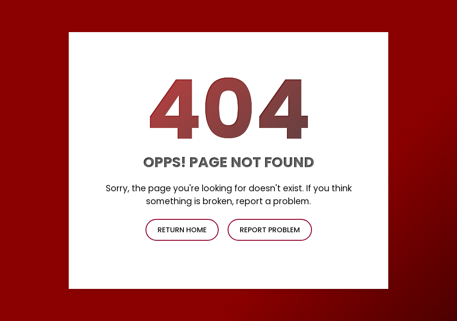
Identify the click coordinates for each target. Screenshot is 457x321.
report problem (270, 230)
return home (182, 230)
